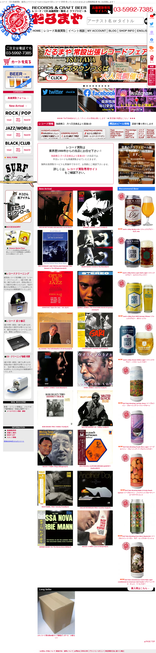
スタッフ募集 (11, 437)
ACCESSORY (13, 227)
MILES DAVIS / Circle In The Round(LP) (95, 266)
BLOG (112, 30)
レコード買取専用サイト (82, 169)
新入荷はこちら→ (140, 588)
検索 (152, 67)
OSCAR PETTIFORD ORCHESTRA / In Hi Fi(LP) (55, 226)
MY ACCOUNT (96, 30)
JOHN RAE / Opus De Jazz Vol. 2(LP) (55, 306)
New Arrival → (18, 105)
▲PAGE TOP (149, 641)
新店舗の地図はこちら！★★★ (122, 118)
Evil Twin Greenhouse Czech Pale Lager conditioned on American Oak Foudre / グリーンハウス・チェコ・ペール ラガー (136, 582)
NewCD (27, 120)
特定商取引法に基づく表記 (114, 651)
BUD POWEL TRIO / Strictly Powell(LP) (55, 506)
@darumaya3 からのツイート (14, 441)
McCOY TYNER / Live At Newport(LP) (95, 545)
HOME (4, 18)
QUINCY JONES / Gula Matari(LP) (55, 386)
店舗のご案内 (11, 433)
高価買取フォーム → (18, 98)
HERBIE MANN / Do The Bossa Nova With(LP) (55, 546)
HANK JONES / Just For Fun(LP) (95, 386)
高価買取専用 (11, 430)
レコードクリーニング (17, 273)
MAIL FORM (12, 157)
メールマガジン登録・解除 (16, 411)
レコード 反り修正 (15, 321)
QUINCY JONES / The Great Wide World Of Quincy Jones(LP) (95, 307)
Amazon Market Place (17, 248)
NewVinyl (18, 120)
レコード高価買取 (55, 30)
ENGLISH (143, 30)
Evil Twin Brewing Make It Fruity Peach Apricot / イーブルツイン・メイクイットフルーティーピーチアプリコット (136, 493)
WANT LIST (11, 435)
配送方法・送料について (64, 651)
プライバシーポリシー (96, 651)
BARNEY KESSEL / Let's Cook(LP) (95, 226)
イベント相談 (76, 30)
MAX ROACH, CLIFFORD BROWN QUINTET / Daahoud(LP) (95, 466)
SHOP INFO (126, 30)
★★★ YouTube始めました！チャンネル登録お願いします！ (82, 118)
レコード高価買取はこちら (13, 6)
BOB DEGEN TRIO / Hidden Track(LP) (55, 425)
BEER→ (18, 75)
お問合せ (77, 651)
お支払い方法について (47, 651)
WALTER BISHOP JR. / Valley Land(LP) (95, 426)
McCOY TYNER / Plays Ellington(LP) (55, 465)
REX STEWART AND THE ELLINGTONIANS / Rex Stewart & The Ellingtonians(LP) (55, 266)
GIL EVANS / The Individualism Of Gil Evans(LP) (55, 347)
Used (9, 120)
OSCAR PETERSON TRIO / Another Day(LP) (95, 507)
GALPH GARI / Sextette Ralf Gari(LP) (95, 347)
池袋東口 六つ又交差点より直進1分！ (69, 156)
